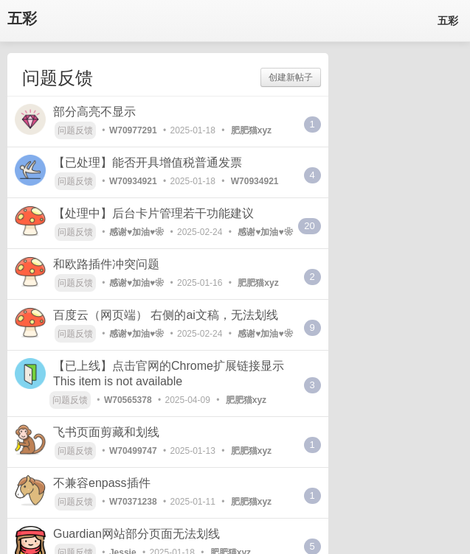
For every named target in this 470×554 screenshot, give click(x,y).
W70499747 (133, 451)
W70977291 (133, 130)
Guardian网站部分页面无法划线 (136, 533)
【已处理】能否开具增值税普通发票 (147, 162)
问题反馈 (75, 130)
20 (309, 225)
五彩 (22, 19)
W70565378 (128, 400)
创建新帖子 (291, 77)
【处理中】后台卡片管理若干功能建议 (153, 213)
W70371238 (133, 502)
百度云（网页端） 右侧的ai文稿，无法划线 (165, 315)
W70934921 (133, 181)
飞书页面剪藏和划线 (106, 432)
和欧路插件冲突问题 (106, 264)
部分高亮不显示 (94, 111)
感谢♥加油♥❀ (136, 232)
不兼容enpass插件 (102, 483)
